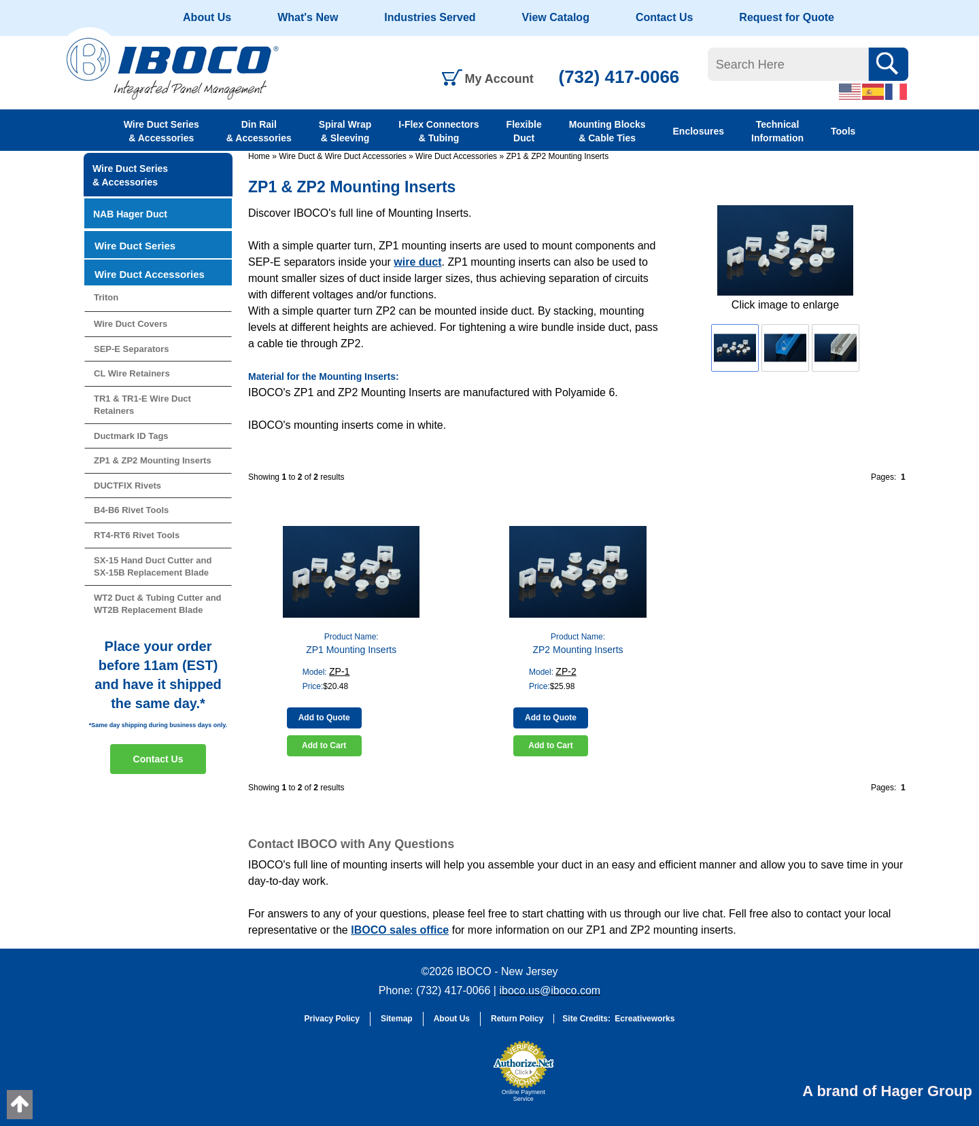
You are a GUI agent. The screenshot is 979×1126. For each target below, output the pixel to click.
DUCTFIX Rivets (127, 485)
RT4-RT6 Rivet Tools (136, 535)
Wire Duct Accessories (456, 156)
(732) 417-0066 (619, 77)
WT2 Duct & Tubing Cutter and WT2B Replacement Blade (158, 604)
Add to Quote (324, 717)
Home (259, 156)
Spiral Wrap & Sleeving (345, 131)
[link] (452, 1077)
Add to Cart (324, 745)
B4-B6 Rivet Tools (131, 510)
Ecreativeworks (644, 1018)
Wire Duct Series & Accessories (161, 131)
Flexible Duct (524, 131)
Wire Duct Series (135, 245)
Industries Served (429, 17)
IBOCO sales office (400, 930)
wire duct (417, 262)
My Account (499, 79)
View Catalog (555, 17)
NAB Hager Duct (130, 214)
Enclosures (698, 131)
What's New (307, 17)
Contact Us (664, 17)
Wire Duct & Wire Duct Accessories (342, 156)
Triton (106, 297)
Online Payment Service (523, 1095)
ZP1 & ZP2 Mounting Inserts (557, 156)
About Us (207, 17)
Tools (843, 131)
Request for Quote (786, 17)
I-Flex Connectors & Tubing (438, 131)
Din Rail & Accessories (259, 131)
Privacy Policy (332, 1018)
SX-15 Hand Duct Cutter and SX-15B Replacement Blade (152, 566)
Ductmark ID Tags (131, 436)
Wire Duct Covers (130, 324)
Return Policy (517, 1018)
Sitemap (397, 1018)
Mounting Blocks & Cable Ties (607, 131)
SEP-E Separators (131, 349)
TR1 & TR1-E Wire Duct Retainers (142, 405)
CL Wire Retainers (132, 373)
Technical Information (777, 131)
